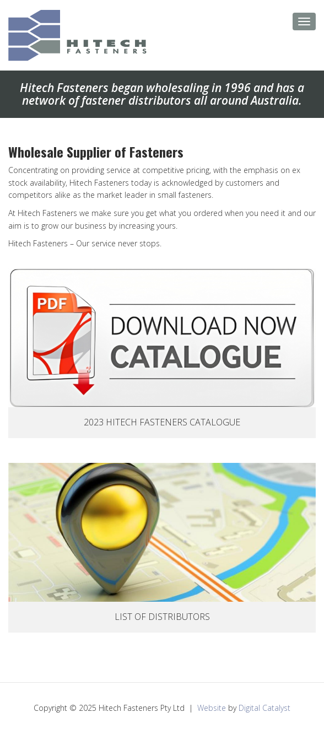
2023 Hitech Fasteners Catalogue (162, 422)
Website (211, 708)
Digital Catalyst (264, 708)
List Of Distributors (162, 617)
